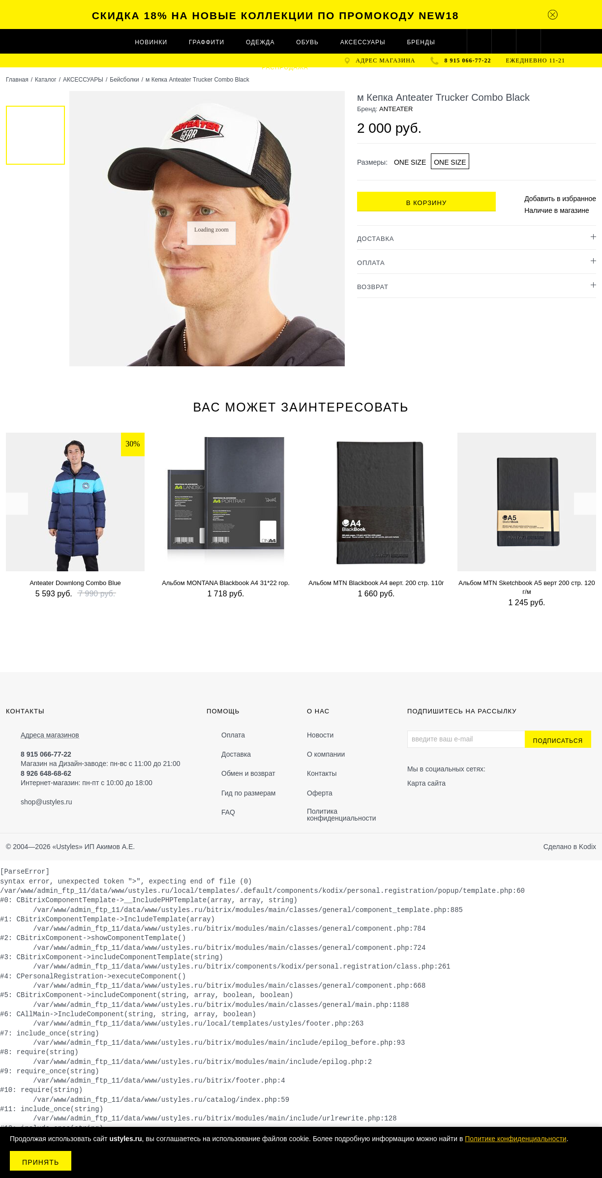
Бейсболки (124, 79)
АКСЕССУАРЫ (363, 42)
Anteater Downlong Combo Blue (75, 583)
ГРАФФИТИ (206, 42)
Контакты (321, 773)
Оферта (319, 793)
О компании (326, 754)
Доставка (236, 754)
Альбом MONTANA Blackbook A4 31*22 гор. (226, 583)
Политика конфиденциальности (341, 815)
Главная (17, 79)
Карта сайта (426, 783)
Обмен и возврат (248, 773)
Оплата (233, 735)
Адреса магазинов (50, 735)
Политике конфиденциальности (515, 1139)
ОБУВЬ (307, 42)
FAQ (228, 812)
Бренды (421, 42)
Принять (40, 1162)
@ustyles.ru (53, 801)
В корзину (426, 202)
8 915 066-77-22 (468, 60)
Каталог (46, 79)
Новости (320, 735)
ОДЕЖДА (260, 42)
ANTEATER (396, 109)
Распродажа (285, 67)
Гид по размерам (248, 793)
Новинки (151, 42)
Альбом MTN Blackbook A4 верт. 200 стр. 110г (376, 583)
